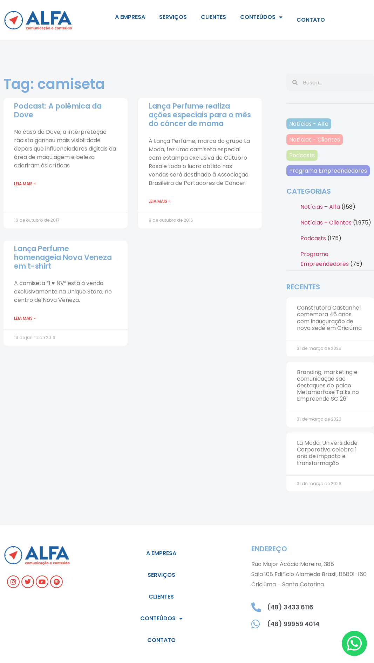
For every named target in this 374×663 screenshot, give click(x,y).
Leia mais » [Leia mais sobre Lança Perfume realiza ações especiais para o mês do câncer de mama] (159, 201)
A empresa (130, 17)
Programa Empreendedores (328, 171)
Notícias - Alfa (308, 124)
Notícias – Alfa (320, 207)
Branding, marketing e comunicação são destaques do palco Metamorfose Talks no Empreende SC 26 (328, 385)
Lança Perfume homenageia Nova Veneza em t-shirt (63, 257)
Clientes (213, 17)
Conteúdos (261, 17)
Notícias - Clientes (314, 140)
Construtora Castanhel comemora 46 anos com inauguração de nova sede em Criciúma (329, 318)
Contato (311, 20)
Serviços (173, 17)
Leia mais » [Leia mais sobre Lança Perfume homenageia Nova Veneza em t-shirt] (25, 318)
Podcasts (302, 155)
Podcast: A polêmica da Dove (58, 110)
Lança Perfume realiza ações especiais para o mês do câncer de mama (200, 115)
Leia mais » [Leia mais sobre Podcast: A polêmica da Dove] (25, 184)
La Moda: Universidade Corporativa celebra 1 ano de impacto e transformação (327, 453)
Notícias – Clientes (326, 223)
